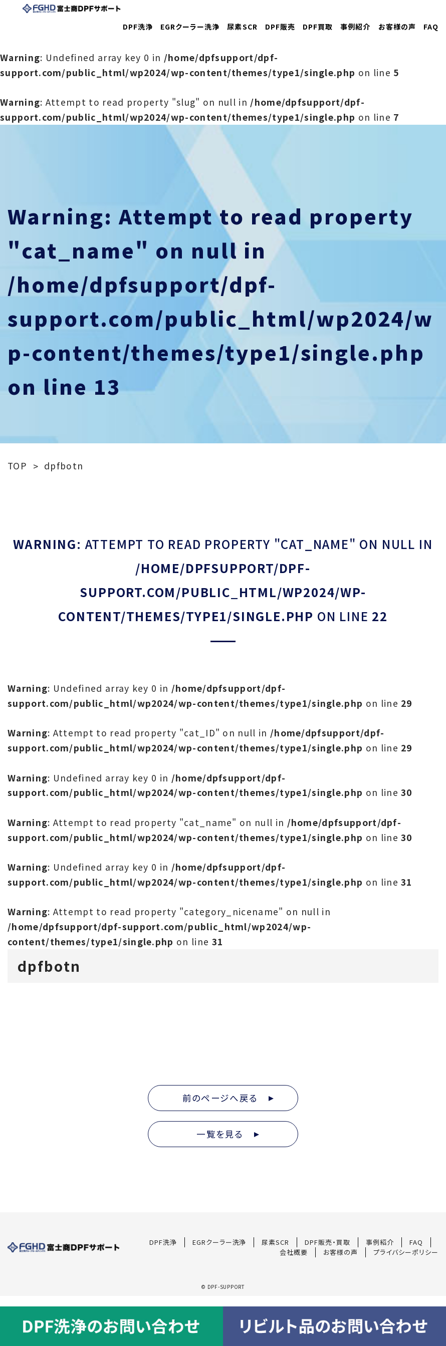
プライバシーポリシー (405, 1252)
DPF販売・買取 (327, 1242)
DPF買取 (318, 27)
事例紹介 (355, 27)
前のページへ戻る (228, 1098)
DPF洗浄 (138, 27)
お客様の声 (397, 27)
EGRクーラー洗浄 (189, 27)
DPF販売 (280, 27)
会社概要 (294, 1252)
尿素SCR (243, 27)
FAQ (430, 27)
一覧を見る (227, 1134)
